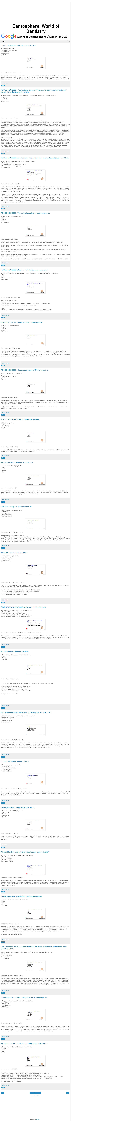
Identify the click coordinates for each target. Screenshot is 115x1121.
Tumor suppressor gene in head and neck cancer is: (21, 896)
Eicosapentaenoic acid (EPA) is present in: (18, 807)
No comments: (5, 151)
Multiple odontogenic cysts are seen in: (16, 507)
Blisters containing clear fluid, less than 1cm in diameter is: (24, 1043)
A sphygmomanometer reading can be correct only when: (23, 607)
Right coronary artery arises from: (14, 553)
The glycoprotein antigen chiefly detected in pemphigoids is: (24, 997)
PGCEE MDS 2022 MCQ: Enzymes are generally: (20, 419)
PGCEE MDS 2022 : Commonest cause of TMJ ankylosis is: (25, 370)
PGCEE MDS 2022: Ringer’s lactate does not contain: (22, 322)
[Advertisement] (35, 12)
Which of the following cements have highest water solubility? (25, 852)
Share (3, 85)
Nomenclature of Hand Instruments (15, 651)
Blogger (38, 1119)
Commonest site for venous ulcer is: (15, 761)
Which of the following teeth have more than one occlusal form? (26, 712)
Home (35, 1092)
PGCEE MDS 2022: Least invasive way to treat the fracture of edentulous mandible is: (35, 158)
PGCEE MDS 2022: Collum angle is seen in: (18, 45)
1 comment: (5, 83)
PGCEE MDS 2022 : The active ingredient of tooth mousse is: (25, 213)
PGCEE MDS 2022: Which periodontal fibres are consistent (24, 270)
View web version (35, 1095)
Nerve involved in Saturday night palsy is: (17, 462)
